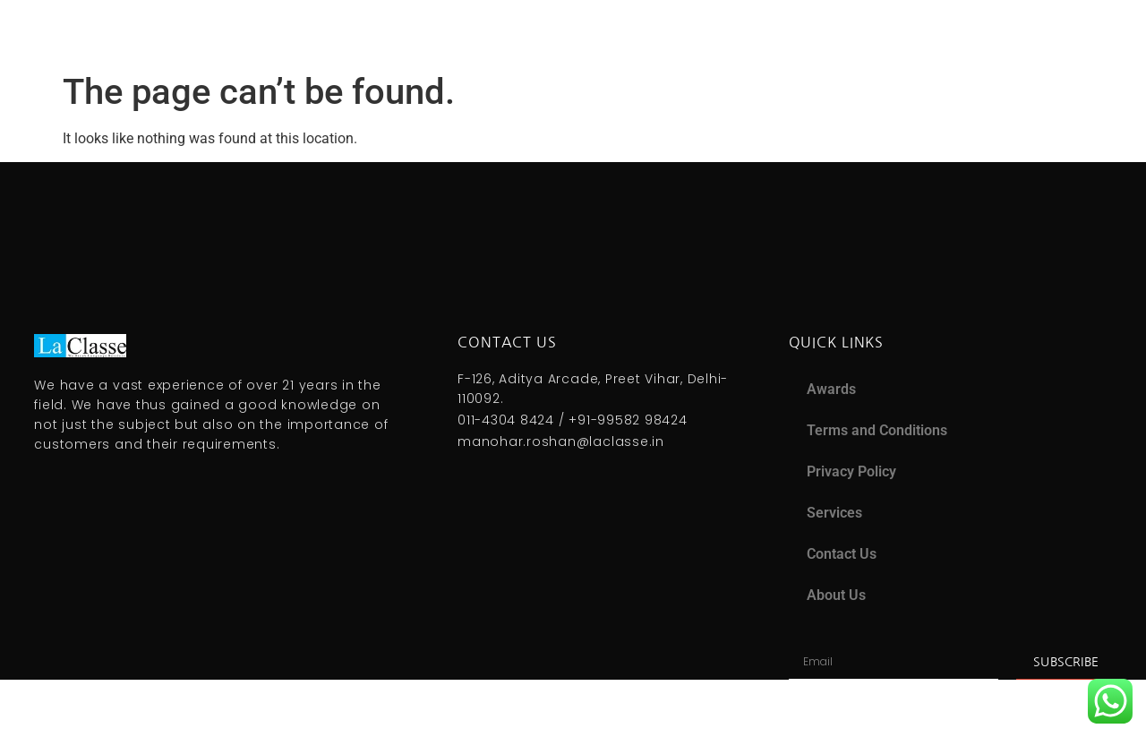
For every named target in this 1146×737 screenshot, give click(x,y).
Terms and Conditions (877, 430)
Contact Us (842, 553)
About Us (836, 595)
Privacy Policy (851, 471)
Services (834, 512)
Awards (831, 389)
